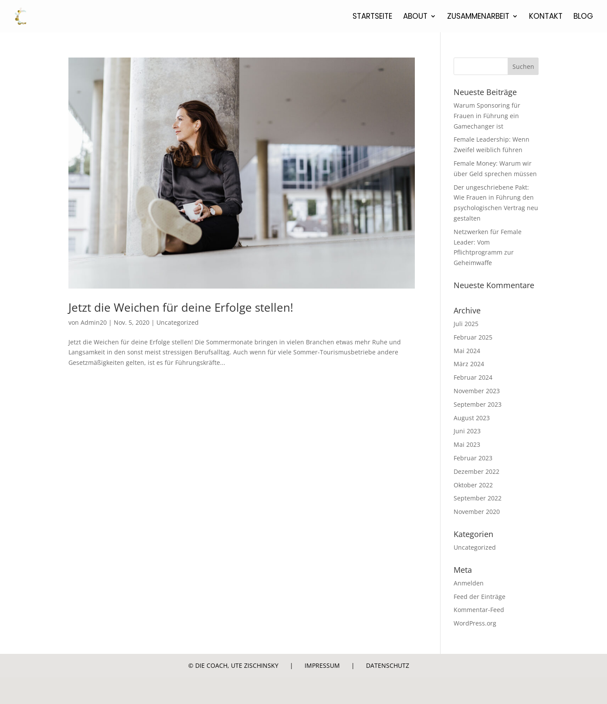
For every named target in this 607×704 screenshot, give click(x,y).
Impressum (322, 665)
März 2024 (469, 364)
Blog (583, 17)
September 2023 (478, 404)
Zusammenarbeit (478, 17)
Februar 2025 (473, 337)
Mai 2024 (467, 351)
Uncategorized (177, 322)
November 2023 (477, 391)
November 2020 (477, 511)
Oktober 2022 (473, 485)
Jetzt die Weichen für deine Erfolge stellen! (180, 307)
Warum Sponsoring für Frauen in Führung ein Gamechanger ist (487, 115)
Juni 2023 (467, 431)
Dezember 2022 (476, 471)
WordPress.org (475, 623)
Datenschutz (387, 665)
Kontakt (546, 17)
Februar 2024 (473, 377)
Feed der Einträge (479, 596)
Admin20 (94, 322)
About (415, 17)
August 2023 (472, 418)
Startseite (372, 17)
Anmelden (469, 583)
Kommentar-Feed (479, 609)
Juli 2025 (466, 324)
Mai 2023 (467, 444)
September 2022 (478, 498)
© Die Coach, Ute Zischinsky (233, 665)
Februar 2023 (473, 458)
